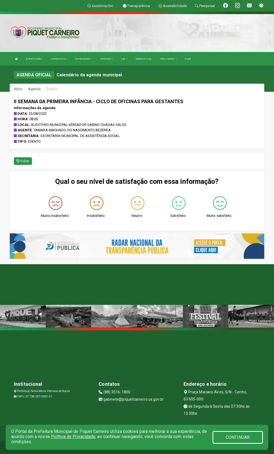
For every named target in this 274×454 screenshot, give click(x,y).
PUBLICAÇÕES (168, 59)
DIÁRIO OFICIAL (144, 59)
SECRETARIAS (83, 59)
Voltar (23, 161)
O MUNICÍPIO (59, 59)
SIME (188, 59)
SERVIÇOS (106, 59)
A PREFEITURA (34, 59)
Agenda (34, 89)
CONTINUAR (238, 437)
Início (18, 89)
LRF (124, 59)
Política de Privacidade (73, 436)
